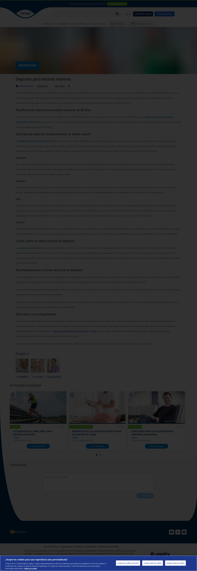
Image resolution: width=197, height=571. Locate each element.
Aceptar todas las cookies (153, 563)
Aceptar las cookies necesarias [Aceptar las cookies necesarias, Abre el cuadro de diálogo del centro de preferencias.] (128, 563)
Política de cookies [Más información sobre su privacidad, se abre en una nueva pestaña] (30, 568)
